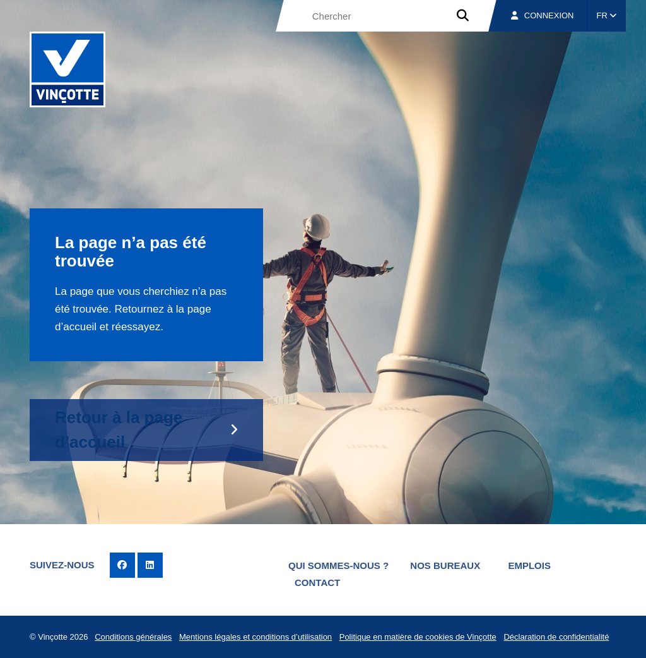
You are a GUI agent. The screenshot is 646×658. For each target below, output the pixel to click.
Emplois (529, 565)
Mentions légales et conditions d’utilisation (255, 637)
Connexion (542, 15)
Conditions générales (133, 637)
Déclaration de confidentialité (556, 637)
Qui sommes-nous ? (338, 565)
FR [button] (607, 15)
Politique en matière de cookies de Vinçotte (417, 637)
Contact (317, 582)
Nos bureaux (445, 565)
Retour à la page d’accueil (118, 430)
